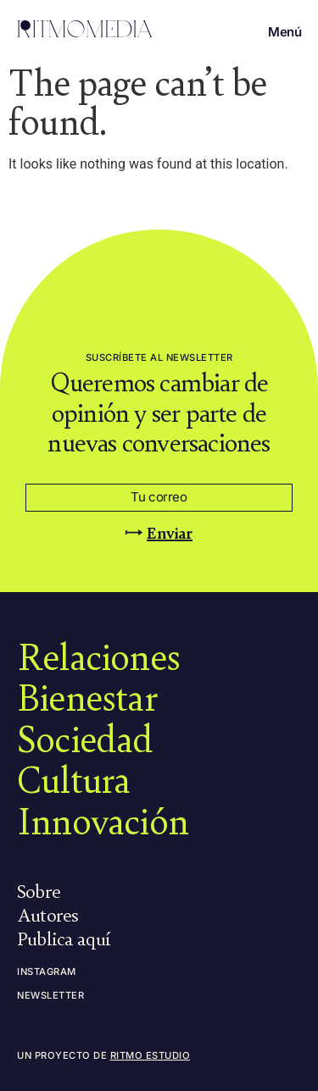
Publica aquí (63, 937)
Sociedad (85, 737)
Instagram (46, 971)
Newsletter (50, 995)
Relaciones (98, 655)
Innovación (102, 819)
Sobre (38, 890)
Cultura (73, 778)
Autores (47, 913)
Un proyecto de (103, 1055)
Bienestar (87, 696)
